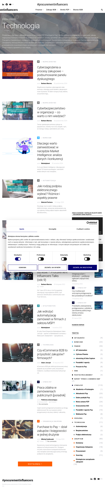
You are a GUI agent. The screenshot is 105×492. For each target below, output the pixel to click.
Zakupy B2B (77, 439)
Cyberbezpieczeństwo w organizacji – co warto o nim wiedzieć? (51, 112)
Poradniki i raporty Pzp (83, 410)
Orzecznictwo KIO (81, 406)
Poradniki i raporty (82, 362)
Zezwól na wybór (52, 267)
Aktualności (78, 338)
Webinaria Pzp (80, 414)
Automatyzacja (80, 426)
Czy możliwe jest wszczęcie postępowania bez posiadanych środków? (82, 293)
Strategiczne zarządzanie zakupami (84, 460)
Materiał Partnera (47, 202)
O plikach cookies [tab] (83, 229)
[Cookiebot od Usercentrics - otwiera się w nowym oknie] (88, 223)
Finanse (76, 346)
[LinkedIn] (3, 4)
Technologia (78, 422)
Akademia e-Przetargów (84, 389)
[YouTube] (11, 4)
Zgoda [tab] (21, 229)
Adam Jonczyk (46, 362)
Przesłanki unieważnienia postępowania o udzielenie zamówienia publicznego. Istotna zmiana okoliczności (82, 310)
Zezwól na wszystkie (82, 267)
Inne (75, 371)
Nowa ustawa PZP (81, 402)
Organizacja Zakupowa (83, 447)
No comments (43, 404)
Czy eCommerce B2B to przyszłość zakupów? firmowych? (52, 354)
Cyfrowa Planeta (81, 354)
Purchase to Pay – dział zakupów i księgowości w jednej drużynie (52, 430)
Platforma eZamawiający (49, 400)
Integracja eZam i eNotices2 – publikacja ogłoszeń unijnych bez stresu (80, 277)
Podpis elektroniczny (82, 435)
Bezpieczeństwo (81, 431)
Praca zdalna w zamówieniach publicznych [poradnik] (51, 391)
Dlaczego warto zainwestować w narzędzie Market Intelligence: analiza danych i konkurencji (50, 151)
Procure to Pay (80, 367)
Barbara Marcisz (46, 83)
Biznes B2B (77, 342)
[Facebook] (7, 4)
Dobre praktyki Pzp (82, 398)
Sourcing (78, 455)
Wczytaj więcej (34, 464)
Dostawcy (78, 443)
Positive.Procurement (82, 375)
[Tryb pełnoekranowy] (100, 233)
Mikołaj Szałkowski (47, 439)
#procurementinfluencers (52, 4)
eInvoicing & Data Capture (84, 358)
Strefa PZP (77, 385)
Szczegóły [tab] (52, 229)
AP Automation (80, 350)
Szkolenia (77, 418)
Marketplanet (45, 163)
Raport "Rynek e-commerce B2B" (86, 379)
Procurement (80, 451)
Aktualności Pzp (81, 393)
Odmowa (22, 267)
